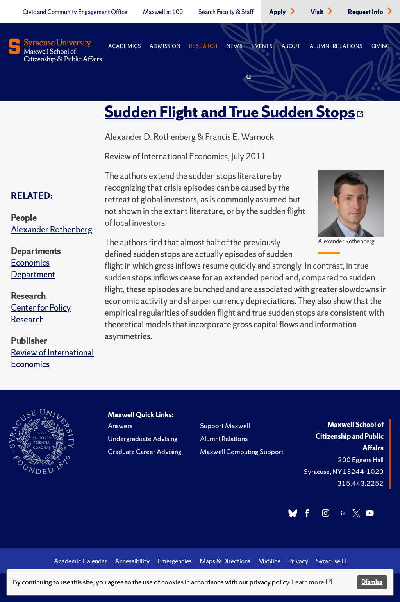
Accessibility (132, 561)
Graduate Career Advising (145, 451)
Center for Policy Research (41, 313)
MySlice (269, 561)
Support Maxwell (225, 425)
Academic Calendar (80, 561)
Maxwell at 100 (163, 12)
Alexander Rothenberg (51, 229)
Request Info (366, 12)
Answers (120, 425)
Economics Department (33, 268)
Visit (318, 12)
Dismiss (371, 582)
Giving (380, 46)
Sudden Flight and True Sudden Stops (230, 112)
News (235, 46)
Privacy (298, 561)
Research (203, 46)
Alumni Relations (336, 46)
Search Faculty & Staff (226, 12)
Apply (278, 12)
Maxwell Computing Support (242, 451)
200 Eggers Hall (361, 459)
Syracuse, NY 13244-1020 (344, 471)
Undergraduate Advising (143, 438)
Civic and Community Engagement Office (75, 12)
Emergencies (174, 561)
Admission (165, 46)
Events (262, 46)
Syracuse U (331, 561)
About (291, 46)
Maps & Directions (225, 561)
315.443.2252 (361, 483)
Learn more (308, 581)
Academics (124, 46)
